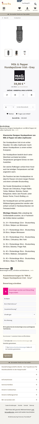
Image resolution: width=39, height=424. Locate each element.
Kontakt (26, 405)
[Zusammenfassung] (19, 309)
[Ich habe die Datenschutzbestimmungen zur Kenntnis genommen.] (3, 340)
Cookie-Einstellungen (10, 405)
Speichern (7, 356)
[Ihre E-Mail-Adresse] (19, 304)
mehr (17, 130)
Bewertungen (4, 268)
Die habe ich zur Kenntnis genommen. (18, 348)
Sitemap (31, 405)
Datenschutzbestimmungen (21, 341)
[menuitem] (35, 9)
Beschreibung (4, 126)
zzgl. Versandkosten (22, 87)
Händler (20, 405)
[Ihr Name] (19, 299)
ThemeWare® (27, 417)
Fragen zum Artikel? (23, 114)
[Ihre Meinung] (19, 321)
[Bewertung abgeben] (19, 314)
